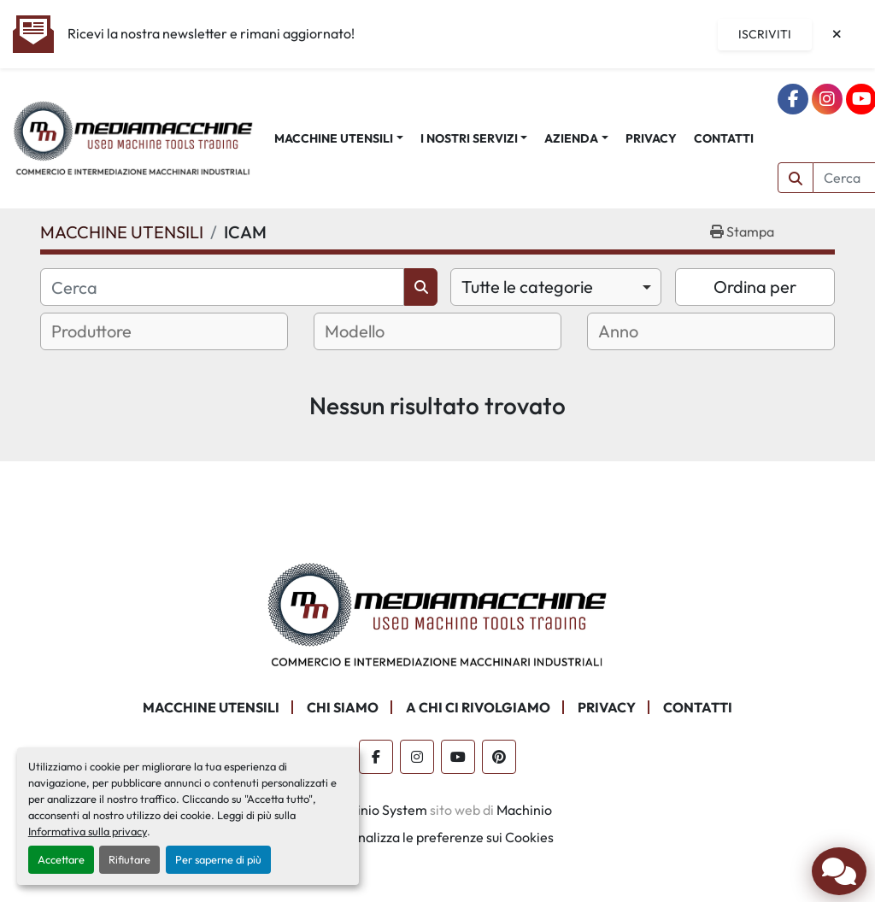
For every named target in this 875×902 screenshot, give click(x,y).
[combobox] (555, 287)
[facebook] (793, 99)
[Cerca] (222, 287)
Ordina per (755, 286)
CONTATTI (724, 138)
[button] (338, 139)
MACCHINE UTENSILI (333, 138)
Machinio (524, 809)
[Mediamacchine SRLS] (437, 613)
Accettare (61, 859)
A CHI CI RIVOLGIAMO (478, 707)
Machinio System (375, 809)
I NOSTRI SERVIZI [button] (469, 138)
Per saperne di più (218, 859)
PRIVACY (651, 138)
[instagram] (827, 99)
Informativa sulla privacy (87, 831)
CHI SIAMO (343, 707)
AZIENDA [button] (571, 138)
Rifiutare (129, 859)
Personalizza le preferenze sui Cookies (438, 837)
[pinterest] (499, 757)
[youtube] (458, 757)
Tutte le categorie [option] (527, 286)
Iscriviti (764, 34)
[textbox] (112, 331)
